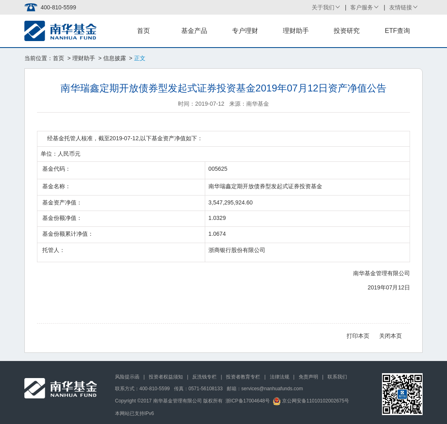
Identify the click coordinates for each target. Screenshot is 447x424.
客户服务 (361, 7)
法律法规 (279, 377)
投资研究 (347, 30)
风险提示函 (127, 377)
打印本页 (358, 336)
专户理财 (245, 30)
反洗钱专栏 (204, 377)
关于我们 (323, 7)
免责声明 (308, 377)
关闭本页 (390, 336)
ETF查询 (397, 30)
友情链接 (400, 7)
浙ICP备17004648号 (248, 401)
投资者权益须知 (166, 377)
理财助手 (296, 30)
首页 (143, 30)
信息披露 (114, 58)
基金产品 (194, 30)
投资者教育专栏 (243, 377)
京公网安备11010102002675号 (311, 401)
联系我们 (337, 377)
